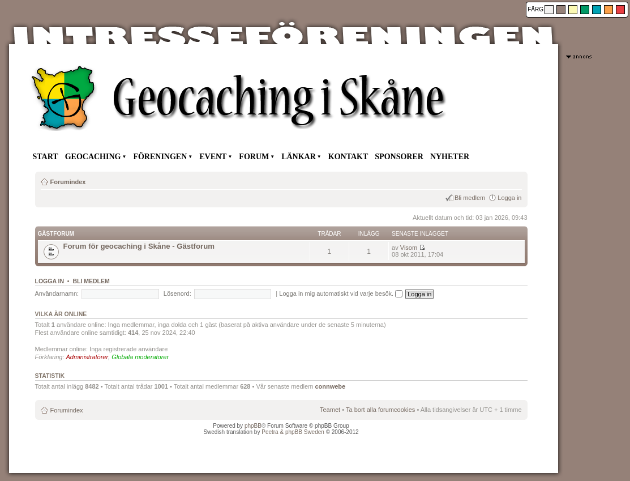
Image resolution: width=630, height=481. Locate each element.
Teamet (330, 409)
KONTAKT (348, 156)
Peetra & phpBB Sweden (293, 432)
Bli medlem (470, 197)
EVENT (212, 156)
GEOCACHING (93, 156)
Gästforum (56, 234)
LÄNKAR (298, 156)
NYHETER (449, 156)
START (45, 156)
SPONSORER (399, 156)
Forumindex (68, 181)
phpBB (253, 426)
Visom (408, 247)
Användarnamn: (57, 293)
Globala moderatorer (140, 357)
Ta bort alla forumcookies (380, 409)
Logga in (509, 197)
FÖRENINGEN (160, 156)
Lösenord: (177, 293)
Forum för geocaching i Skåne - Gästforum (139, 246)
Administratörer (87, 357)
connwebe (330, 386)
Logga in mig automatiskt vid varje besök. (340, 293)
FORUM (254, 156)
